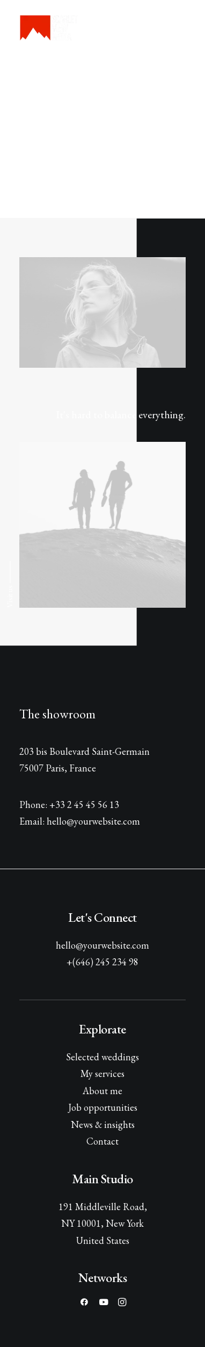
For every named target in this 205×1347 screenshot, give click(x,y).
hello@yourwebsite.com (102, 945)
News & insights (103, 1124)
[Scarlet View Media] (48, 27)
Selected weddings (102, 1057)
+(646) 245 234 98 (102, 962)
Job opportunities (102, 1107)
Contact (102, 1141)
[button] (180, 28)
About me (102, 1090)
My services (102, 1073)
